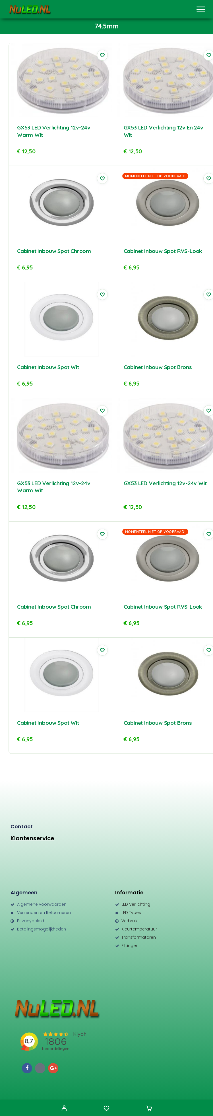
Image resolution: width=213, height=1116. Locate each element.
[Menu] (201, 9)
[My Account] (64, 1109)
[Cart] (149, 1109)
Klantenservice (32, 838)
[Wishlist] (106, 1109)
